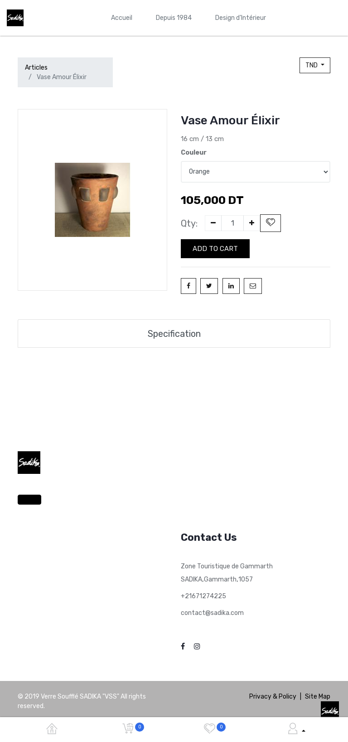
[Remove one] (213, 223)
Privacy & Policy (272, 695)
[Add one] (251, 223)
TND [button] (312, 65)
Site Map (317, 695)
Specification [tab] (174, 332)
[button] (270, 223)
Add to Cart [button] (215, 249)
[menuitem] (121, 17)
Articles (36, 67)
